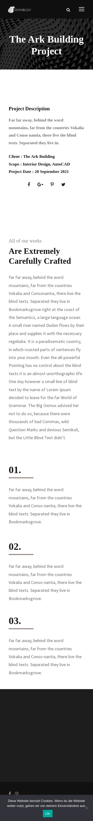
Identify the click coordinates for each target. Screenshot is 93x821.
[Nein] (86, 807)
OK (47, 814)
